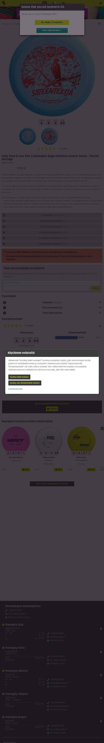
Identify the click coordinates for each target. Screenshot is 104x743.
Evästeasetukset (15, 389)
